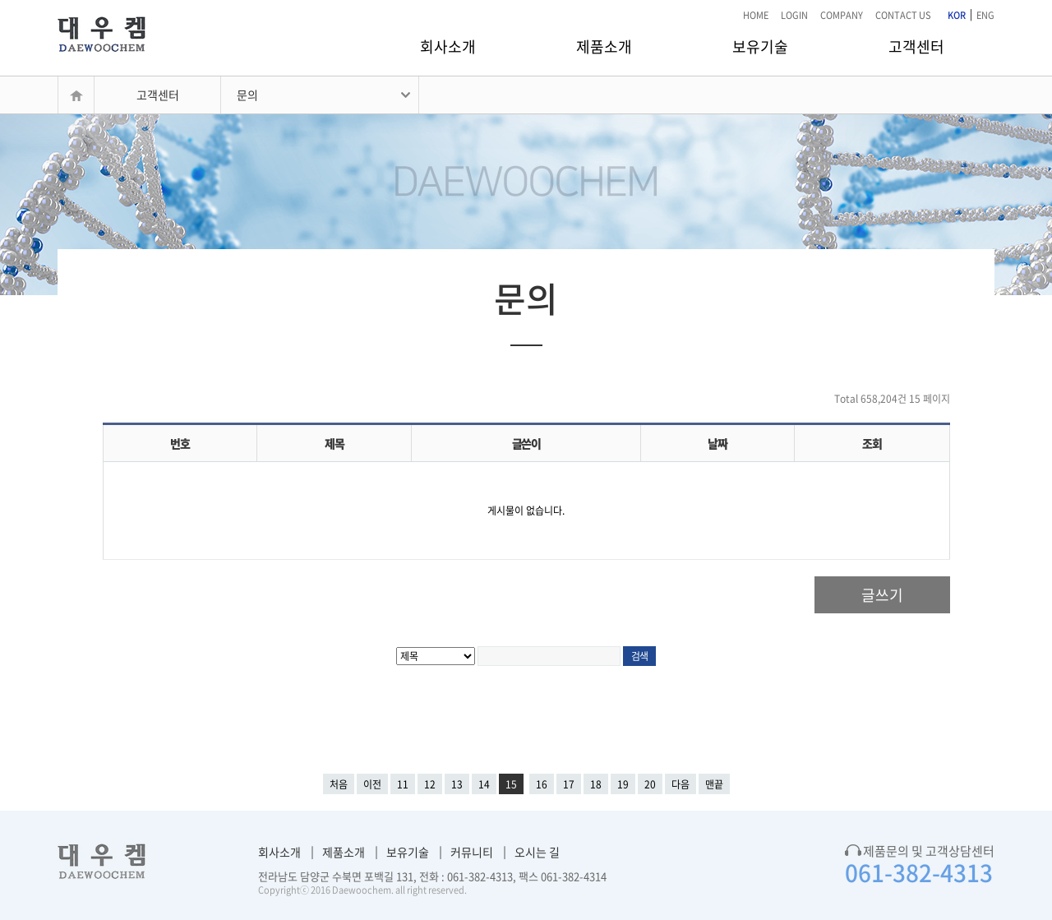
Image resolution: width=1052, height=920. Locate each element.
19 (623, 784)
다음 (680, 784)
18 (596, 784)
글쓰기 (882, 595)
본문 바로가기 (0, 0)
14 (484, 784)
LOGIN (794, 15)
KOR (957, 15)
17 (568, 784)
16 (541, 784)
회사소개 (448, 46)
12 (430, 784)
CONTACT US (903, 15)
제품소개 (604, 46)
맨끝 (714, 784)
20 (650, 784)
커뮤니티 (471, 852)
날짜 (717, 443)
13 (457, 784)
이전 (372, 784)
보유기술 (760, 46)
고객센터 (916, 46)
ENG (985, 15)
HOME (755, 15)
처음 (339, 784)
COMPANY (841, 15)
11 (402, 784)
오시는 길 (537, 852)
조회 (871, 443)
